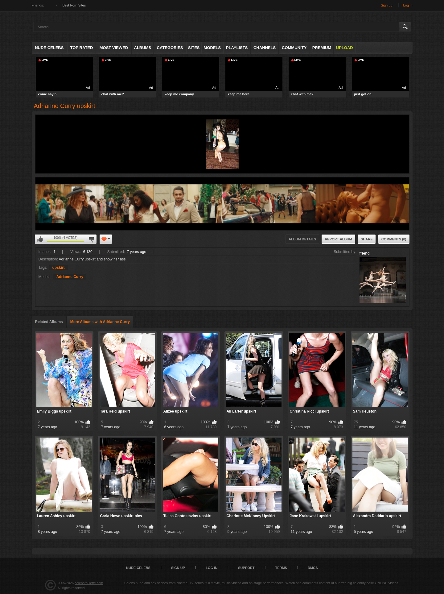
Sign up (386, 5)
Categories (170, 47)
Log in (408, 5)
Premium (321, 47)
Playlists (237, 47)
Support (246, 568)
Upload (344, 47)
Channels (264, 47)
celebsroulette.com (89, 583)
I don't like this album (91, 239)
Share (367, 239)
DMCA (313, 568)
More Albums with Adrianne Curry (100, 322)
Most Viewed (114, 47)
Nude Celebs (49, 47)
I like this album (40, 239)
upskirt (58, 267)
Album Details (302, 239)
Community (294, 47)
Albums (142, 47)
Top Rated (81, 47)
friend (365, 253)
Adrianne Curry (69, 277)
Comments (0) (393, 239)
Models (212, 47)
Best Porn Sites (74, 5)
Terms (281, 568)
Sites (194, 47)
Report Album (338, 239)
